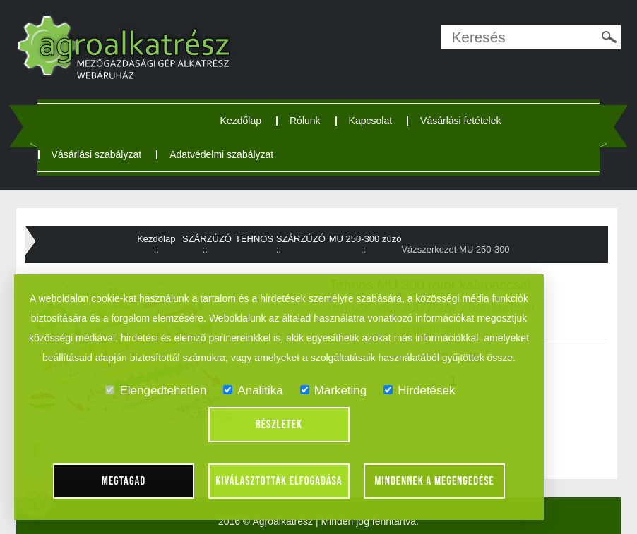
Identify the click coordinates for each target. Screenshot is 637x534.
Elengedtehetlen (155, 390)
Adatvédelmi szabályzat (221, 154)
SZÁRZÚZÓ (207, 238)
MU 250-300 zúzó (365, 238)
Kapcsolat (370, 120)
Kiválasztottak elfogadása (278, 481)
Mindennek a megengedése (434, 481)
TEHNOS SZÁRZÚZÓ (280, 238)
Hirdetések (419, 390)
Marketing (333, 390)
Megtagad (124, 481)
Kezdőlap (240, 120)
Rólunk (305, 120)
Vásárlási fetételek (460, 120)
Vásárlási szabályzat (97, 154)
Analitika (252, 390)
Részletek (279, 425)
